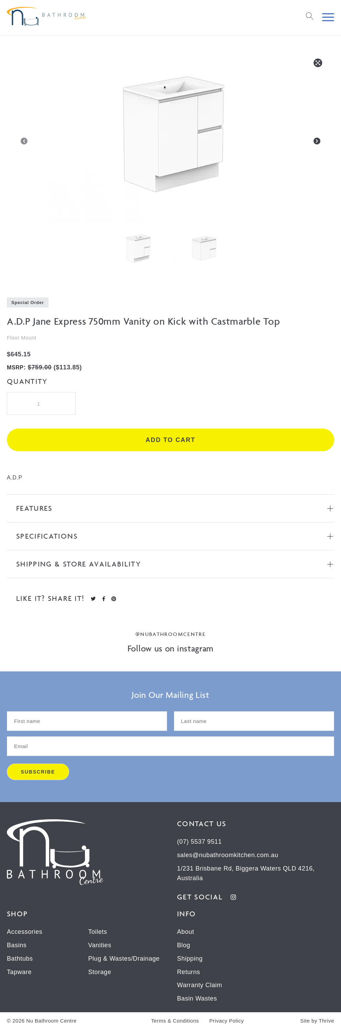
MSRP (15, 367)
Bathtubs (20, 956)
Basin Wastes (197, 996)
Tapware (19, 969)
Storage (99, 969)
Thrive (326, 1017)
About (185, 930)
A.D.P (14, 477)
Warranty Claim (199, 983)
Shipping (190, 956)
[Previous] (24, 142)
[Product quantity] (41, 403)
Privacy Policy (226, 1018)
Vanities (99, 943)
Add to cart (171, 439)
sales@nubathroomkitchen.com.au (227, 854)
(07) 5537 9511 (199, 841)
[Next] (317, 142)
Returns (188, 969)
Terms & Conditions (175, 1018)
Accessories (25, 930)
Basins (17, 943)
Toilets (97, 930)
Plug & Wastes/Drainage (124, 956)
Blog (183, 943)
